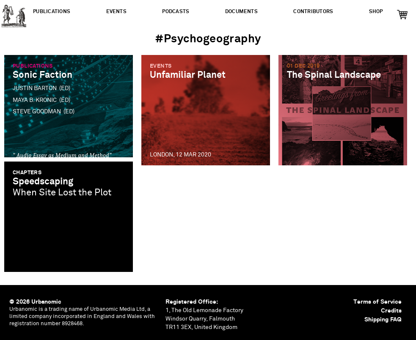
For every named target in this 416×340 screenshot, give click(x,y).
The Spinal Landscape (334, 75)
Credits (391, 310)
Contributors (313, 11)
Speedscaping (43, 181)
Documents (241, 11)
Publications (51, 11)
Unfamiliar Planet (188, 75)
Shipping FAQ (383, 319)
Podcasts (175, 11)
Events (116, 11)
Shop (376, 11)
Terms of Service (377, 301)
